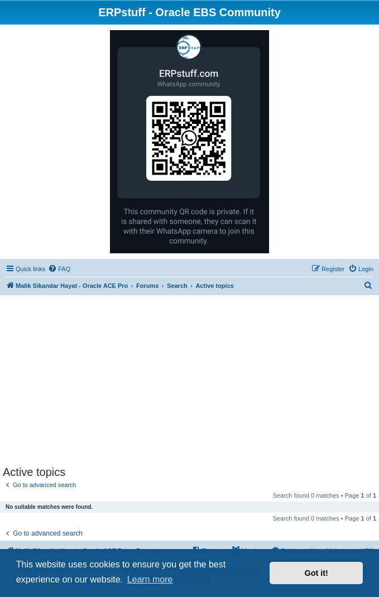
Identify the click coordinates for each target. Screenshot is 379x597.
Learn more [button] (150, 579)
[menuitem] (59, 269)
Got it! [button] (316, 573)
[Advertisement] (189, 382)
